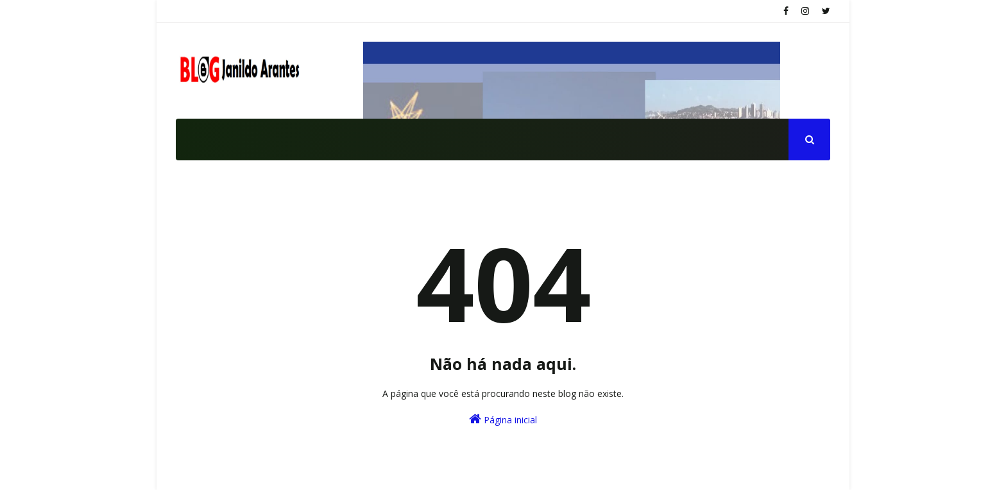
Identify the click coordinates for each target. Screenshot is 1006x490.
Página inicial (503, 419)
